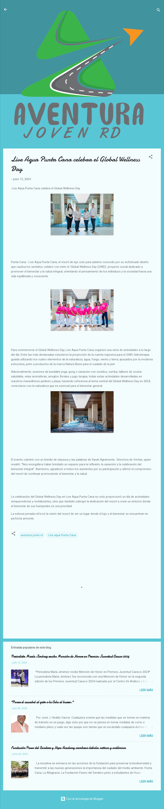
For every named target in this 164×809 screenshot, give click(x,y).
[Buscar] (158, 11)
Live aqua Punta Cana (62, 535)
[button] (150, 157)
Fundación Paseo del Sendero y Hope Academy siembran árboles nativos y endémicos (68, 747)
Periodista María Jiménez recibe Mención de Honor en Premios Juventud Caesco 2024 (70, 656)
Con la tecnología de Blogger (82, 799)
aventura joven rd (32, 535)
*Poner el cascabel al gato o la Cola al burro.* (42, 702)
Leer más (146, 690)
